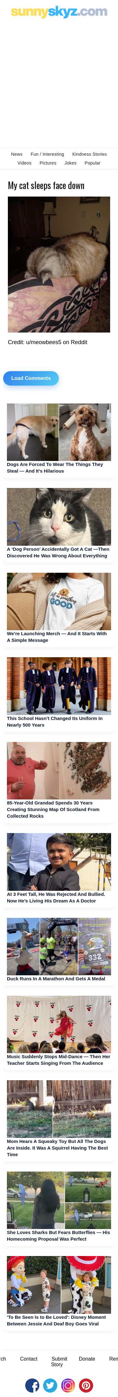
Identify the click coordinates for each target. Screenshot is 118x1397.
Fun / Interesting (47, 154)
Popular (92, 162)
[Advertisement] (59, 83)
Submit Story (59, 1361)
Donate (87, 1359)
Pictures (48, 162)
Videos (24, 162)
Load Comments (31, 378)
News (16, 154)
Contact (28, 1359)
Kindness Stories (89, 154)
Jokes (70, 162)
